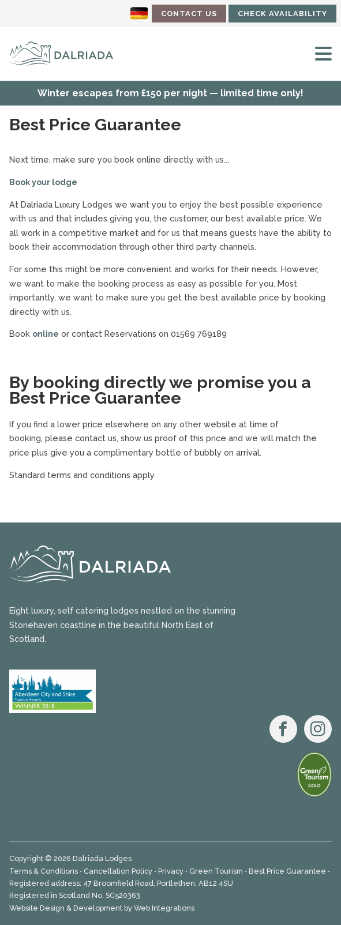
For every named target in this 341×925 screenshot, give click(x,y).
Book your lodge (43, 182)
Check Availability (282, 13)
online (45, 334)
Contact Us (189, 13)
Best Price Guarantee (287, 871)
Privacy (170, 871)
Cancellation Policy (118, 871)
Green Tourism (216, 871)
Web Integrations (164, 908)
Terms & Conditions (43, 871)
